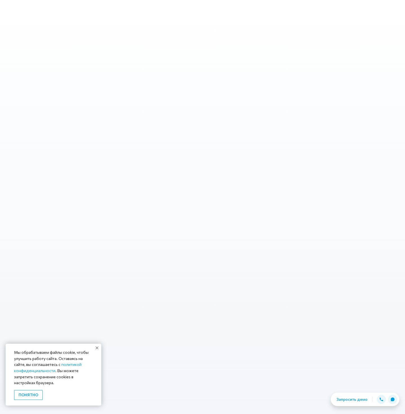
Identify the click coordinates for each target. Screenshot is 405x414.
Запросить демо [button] (352, 399)
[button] (381, 399)
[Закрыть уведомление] (97, 348)
